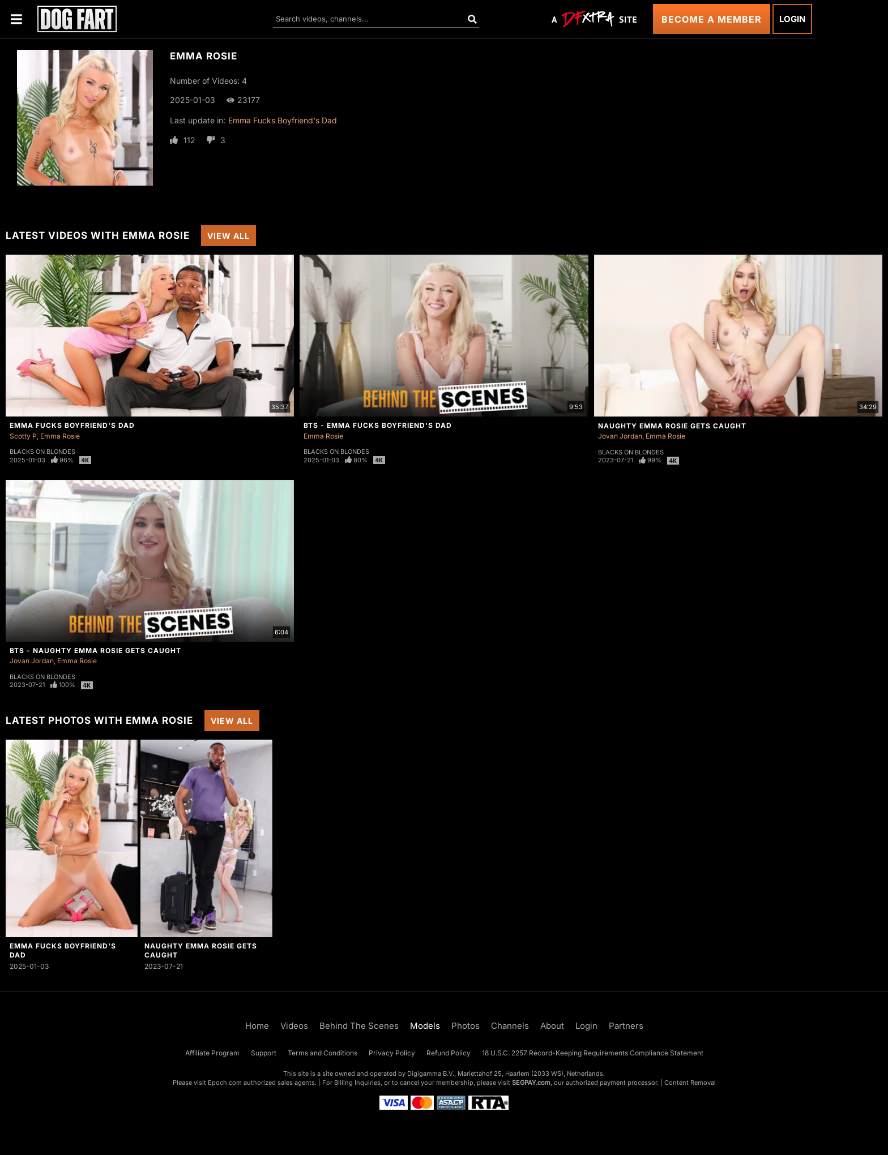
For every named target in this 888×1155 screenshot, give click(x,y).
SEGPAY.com (531, 1083)
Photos (465, 1025)
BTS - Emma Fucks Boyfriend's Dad (378, 425)
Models (425, 1025)
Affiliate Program (212, 1053)
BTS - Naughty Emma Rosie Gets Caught (95, 650)
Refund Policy (448, 1053)
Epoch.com (225, 1083)
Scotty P (23, 436)
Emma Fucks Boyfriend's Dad (282, 120)
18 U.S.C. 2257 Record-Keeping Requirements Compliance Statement (592, 1053)
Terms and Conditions (322, 1053)
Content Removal (690, 1083)
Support (263, 1053)
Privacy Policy (392, 1053)
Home (257, 1025)
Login (792, 19)
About (552, 1025)
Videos (294, 1025)
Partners (626, 1025)
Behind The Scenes (359, 1025)
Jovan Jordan (620, 436)
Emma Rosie (60, 436)
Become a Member (711, 19)
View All (228, 236)
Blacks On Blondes (42, 452)
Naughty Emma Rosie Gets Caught (672, 426)
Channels (510, 1025)
